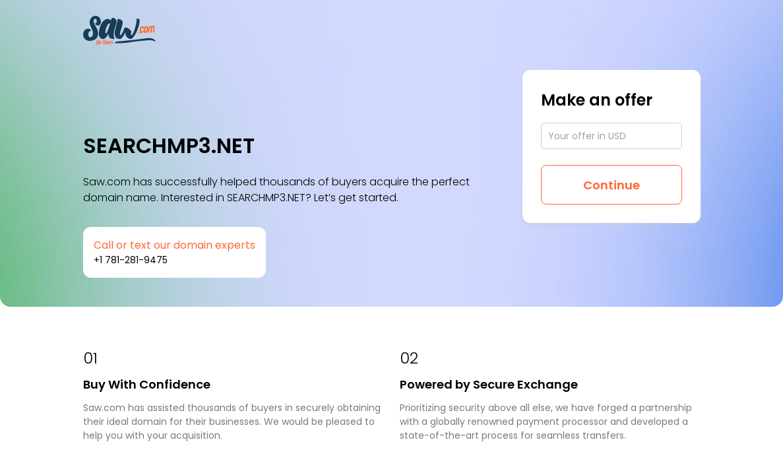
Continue (611, 185)
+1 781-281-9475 (131, 260)
